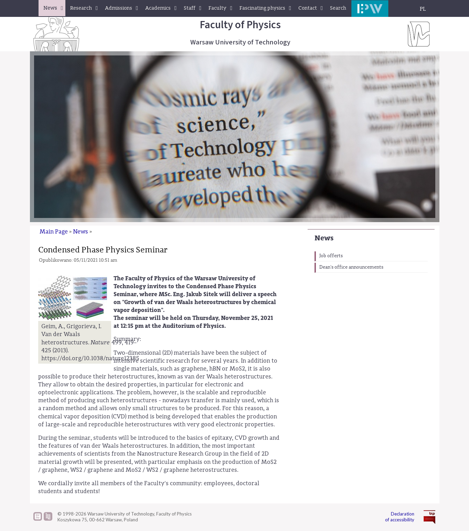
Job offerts (331, 256)
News (324, 238)
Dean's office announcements (351, 267)
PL (423, 9)
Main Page (54, 231)
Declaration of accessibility (399, 516)
